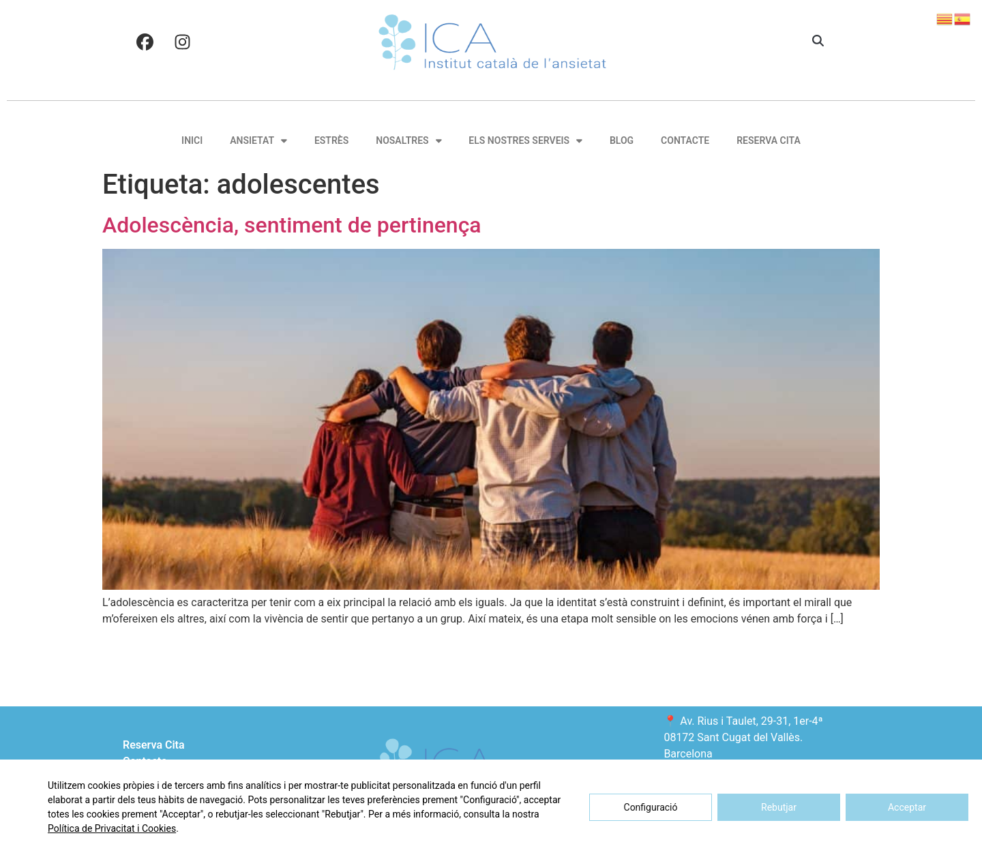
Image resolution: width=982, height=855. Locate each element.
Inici (192, 140)
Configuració (651, 807)
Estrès (331, 140)
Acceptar (907, 807)
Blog (622, 140)
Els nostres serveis (525, 140)
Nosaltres (408, 140)
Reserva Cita (768, 140)
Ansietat (258, 140)
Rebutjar (779, 807)
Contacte (685, 140)
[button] (818, 41)
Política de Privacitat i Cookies (112, 828)
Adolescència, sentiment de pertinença (291, 225)
